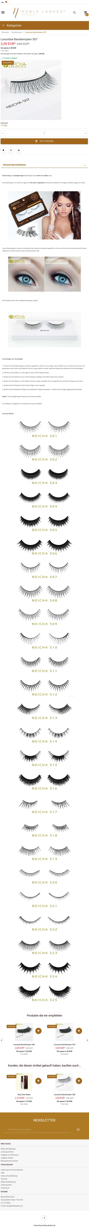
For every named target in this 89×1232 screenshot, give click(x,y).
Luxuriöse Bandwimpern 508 (64, 1095)
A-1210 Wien (5, 1203)
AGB (2, 1173)
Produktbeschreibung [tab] (14, 165)
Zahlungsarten (6, 1185)
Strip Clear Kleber (24, 1095)
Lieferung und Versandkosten (12, 1170)
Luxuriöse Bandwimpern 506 (24, 1045)
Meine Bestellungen (8, 1149)
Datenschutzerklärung (9, 1176)
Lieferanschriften (7, 1152)
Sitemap (4, 1179)
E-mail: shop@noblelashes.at (12, 1206)
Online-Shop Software (41, 1225)
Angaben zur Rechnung (9, 1155)
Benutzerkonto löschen (9, 1161)
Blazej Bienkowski (7, 1197)
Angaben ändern (7, 1158)
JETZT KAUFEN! (44, 141)
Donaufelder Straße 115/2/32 (12, 1200)
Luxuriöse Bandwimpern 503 (64, 1045)
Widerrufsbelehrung (8, 1182)
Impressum (5, 1188)
